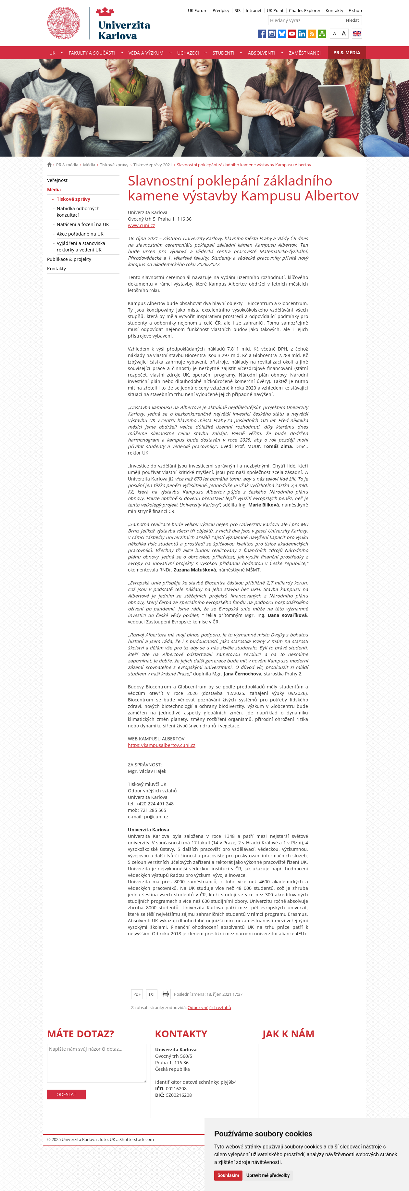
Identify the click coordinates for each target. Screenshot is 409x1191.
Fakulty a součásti (92, 53)
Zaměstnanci (305, 53)
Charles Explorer (304, 10)
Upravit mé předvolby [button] (268, 1175)
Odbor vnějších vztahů (209, 1007)
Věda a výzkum (146, 53)
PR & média (346, 52)
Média (89, 165)
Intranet (254, 10)
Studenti (223, 53)
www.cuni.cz (141, 225)
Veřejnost (57, 180)
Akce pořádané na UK (80, 234)
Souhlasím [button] (228, 1175)
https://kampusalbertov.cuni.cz (161, 745)
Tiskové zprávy (114, 165)
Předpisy (221, 10)
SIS (238, 10)
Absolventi (261, 53)
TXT (151, 994)
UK (52, 53)
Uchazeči (188, 53)
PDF (137, 994)
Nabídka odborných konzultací (78, 211)
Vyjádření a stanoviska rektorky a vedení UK (81, 246)
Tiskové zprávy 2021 (152, 165)
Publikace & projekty (69, 259)
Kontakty (334, 10)
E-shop (355, 10)
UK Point (275, 10)
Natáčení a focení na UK (83, 224)
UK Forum (197, 10)
